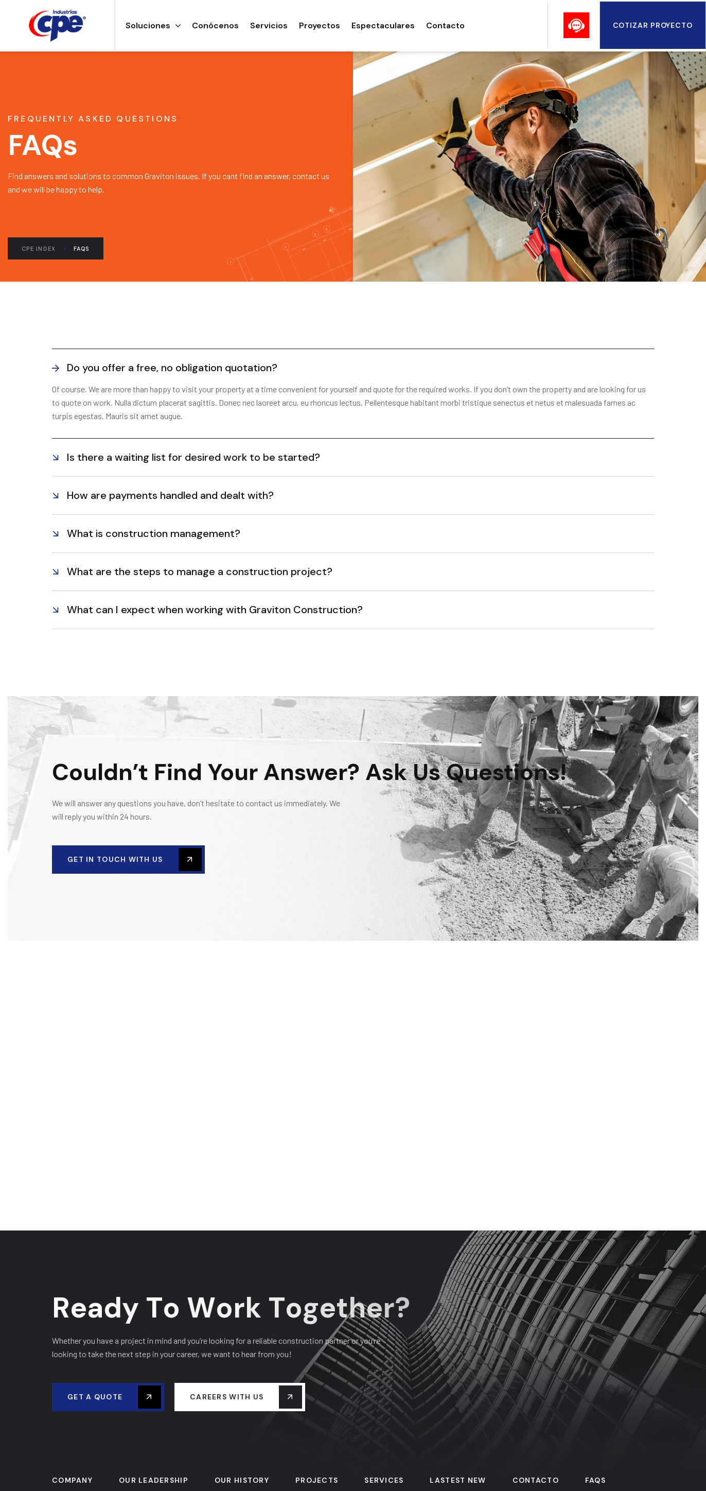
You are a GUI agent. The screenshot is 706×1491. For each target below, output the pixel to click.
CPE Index (44, 248)
